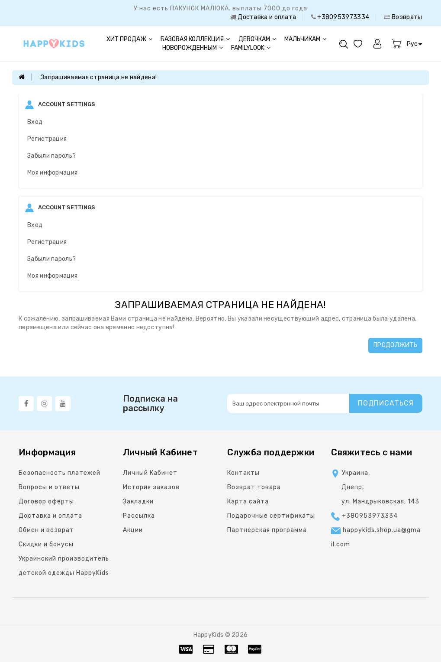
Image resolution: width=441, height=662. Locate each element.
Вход (34, 122)
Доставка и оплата (266, 17)
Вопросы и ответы (49, 487)
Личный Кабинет (150, 473)
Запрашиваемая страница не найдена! (99, 77)
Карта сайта (248, 501)
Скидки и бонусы (46, 544)
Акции (133, 530)
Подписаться (386, 403)
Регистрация (47, 139)
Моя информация (52, 172)
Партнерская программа (267, 530)
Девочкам (257, 39)
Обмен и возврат (46, 530)
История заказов (151, 487)
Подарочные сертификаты (271, 515)
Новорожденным (192, 48)
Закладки (138, 501)
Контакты (243, 473)
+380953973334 (342, 17)
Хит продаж (129, 39)
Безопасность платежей (59, 473)
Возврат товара (254, 487)
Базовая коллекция (195, 39)
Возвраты (406, 17)
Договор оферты (46, 501)
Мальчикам (305, 39)
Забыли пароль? (51, 155)
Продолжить (395, 345)
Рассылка (139, 515)
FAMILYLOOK (250, 48)
